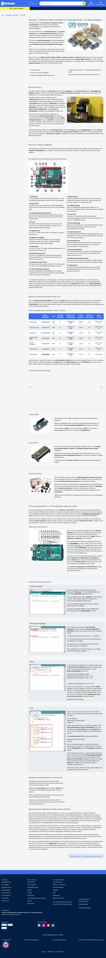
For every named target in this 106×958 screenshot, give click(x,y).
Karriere (29, 901)
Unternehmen (31, 882)
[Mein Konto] (91, 3)
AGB (43, 951)
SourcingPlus (5, 884)
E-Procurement (6, 895)
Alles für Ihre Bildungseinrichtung (62, 904)
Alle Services (5, 901)
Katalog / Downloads (59, 884)
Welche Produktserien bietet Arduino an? (42, 75)
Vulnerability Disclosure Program (36, 898)
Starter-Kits (52, 843)
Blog (54, 892)
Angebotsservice (6, 882)
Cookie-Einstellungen (85, 908)
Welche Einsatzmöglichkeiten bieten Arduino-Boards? (84, 74)
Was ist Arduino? (36, 70)
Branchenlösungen (58, 887)
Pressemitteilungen (32, 887)
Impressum (51, 951)
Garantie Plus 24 (6, 887)
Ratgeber (55, 890)
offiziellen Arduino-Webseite (91, 514)
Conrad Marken (31, 884)
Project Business (6, 892)
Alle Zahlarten (5, 931)
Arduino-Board (86, 130)
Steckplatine (74, 543)
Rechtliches (30, 895)
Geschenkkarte (6, 890)
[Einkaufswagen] (100, 3)
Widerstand (82, 547)
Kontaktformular (83, 904)
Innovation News (58, 882)
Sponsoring (30, 903)
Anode (73, 558)
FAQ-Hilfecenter (83, 901)
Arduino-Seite (86, 610)
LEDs (92, 536)
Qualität (29, 890)
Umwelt (29, 892)
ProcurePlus (5, 898)
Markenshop (56, 895)
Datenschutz (60, 951)
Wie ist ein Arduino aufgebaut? (40, 72)
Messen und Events (58, 898)
